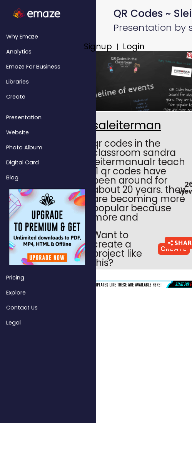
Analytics (19, 51)
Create (15, 96)
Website (17, 132)
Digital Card (22, 162)
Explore (16, 292)
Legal (13, 322)
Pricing (15, 277)
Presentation (24, 117)
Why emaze (22, 36)
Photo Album (24, 147)
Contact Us (22, 307)
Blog (12, 177)
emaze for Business (33, 66)
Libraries (17, 81)
